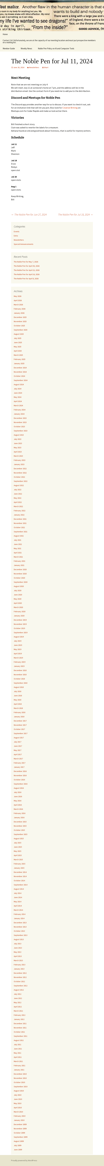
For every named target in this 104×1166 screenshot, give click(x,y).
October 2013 (19, 931)
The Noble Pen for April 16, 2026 (26, 274)
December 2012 (20, 973)
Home (5, 34)
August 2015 (19, 838)
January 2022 (19, 515)
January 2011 (19, 1069)
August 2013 (19, 939)
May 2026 (17, 296)
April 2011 (18, 1057)
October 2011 (19, 1032)
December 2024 (20, 367)
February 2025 (19, 359)
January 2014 (19, 918)
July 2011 (17, 1044)
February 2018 (19, 712)
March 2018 (18, 708)
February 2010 (19, 1116)
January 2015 (19, 868)
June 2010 (18, 1099)
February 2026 (19, 309)
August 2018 (19, 687)
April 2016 (18, 805)
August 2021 (19, 536)
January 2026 (19, 313)
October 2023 (19, 426)
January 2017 (19, 767)
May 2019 (17, 649)
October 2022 (19, 477)
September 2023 (20, 430)
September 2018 (20, 683)
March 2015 (18, 859)
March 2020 (18, 607)
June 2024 (18, 393)
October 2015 (19, 830)
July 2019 (17, 641)
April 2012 (18, 1006)
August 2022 (19, 485)
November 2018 (20, 674)
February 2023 (19, 460)
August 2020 (19, 586)
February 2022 (19, 510)
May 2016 (17, 800)
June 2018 (18, 695)
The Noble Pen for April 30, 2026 (26, 266)
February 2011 (19, 1065)
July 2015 (17, 842)
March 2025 (18, 355)
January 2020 (19, 615)
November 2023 (20, 422)
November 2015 (20, 826)
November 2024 (20, 372)
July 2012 (17, 994)
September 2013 (20, 935)
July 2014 (17, 893)
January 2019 (19, 666)
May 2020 (17, 599)
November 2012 (20, 977)
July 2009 (17, 1145)
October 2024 (19, 376)
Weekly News (26, 48)
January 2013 (19, 969)
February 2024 (19, 409)
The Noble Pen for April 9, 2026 (26, 278)
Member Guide (9, 48)
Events (16, 231)
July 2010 (17, 1095)
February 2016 (19, 813)
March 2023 (18, 456)
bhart (46, 67)
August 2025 (19, 334)
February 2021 (19, 561)
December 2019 (20, 620)
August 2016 (19, 788)
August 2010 (19, 1091)
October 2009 (19, 1133)
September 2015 (20, 834)
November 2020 (20, 573)
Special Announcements (23, 244)
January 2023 (19, 464)
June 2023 (18, 443)
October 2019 (19, 628)
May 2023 (17, 447)
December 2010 (20, 1074)
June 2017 (18, 746)
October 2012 (19, 981)
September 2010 (20, 1086)
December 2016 (20, 771)
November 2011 (20, 1027)
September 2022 (20, 481)
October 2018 (19, 679)
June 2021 (18, 544)
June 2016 (18, 796)
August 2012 (19, 990)
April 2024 (18, 401)
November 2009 (20, 1128)
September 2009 (20, 1137)
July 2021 (17, 540)
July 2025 (17, 338)
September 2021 (20, 531)
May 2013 (17, 952)
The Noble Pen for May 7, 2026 (26, 262)
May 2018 (17, 700)
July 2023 (17, 439)
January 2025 (19, 363)
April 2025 (18, 351)
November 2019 (20, 624)
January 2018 (19, 716)
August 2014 (19, 889)
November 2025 (20, 321)
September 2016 (20, 784)
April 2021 (18, 552)
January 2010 (19, 1120)
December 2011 (20, 1023)
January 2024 (19, 414)
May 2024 (17, 397)
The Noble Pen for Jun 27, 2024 (29, 214)
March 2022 (18, 506)
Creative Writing (70, 107)
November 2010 (20, 1078)
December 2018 (20, 670)
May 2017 (17, 750)
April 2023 (18, 452)
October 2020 (19, 578)
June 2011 (18, 1048)
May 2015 (17, 851)
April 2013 (18, 956)
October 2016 (19, 779)
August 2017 (19, 737)
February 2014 (19, 914)
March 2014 (18, 910)
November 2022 (20, 473)
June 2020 (18, 594)
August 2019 (19, 636)
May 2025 (17, 346)
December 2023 (20, 418)
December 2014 (20, 872)
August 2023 (19, 435)
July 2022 (17, 489)
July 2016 (17, 792)
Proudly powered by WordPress (24, 1160)
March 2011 (18, 1061)
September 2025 (20, 330)
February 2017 (19, 763)
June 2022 (18, 494)
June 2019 (18, 645)
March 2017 (18, 758)
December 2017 (20, 721)
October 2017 (19, 729)
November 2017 (20, 725)
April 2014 (18, 906)
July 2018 (17, 691)
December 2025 (20, 317)
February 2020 (19, 611)
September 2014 (20, 885)
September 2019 (20, 632)
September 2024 (20, 380)
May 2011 (17, 1053)
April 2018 (18, 704)
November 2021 (20, 523)
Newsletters (34, 67)
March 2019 (18, 658)
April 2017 (18, 754)
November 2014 (20, 876)
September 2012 (20, 985)
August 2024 (19, 384)
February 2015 (19, 863)
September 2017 (20, 733)
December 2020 (20, 569)
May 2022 (17, 498)
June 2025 (18, 342)
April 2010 (18, 1107)
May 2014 (17, 901)
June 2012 (18, 998)
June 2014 (18, 897)
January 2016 (19, 817)
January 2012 (19, 1019)
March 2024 (18, 405)
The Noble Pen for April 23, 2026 (26, 270)
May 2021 (17, 548)
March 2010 (18, 1112)
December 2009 (20, 1124)
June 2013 (18, 948)
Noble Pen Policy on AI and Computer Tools (56, 48)
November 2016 (20, 775)
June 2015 (18, 847)
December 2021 (20, 519)
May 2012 (17, 1002)
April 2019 (18, 653)
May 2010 (17, 1103)
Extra (16, 235)
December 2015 (20, 821)
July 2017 (17, 742)
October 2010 (19, 1082)
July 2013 (17, 943)
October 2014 (19, 880)
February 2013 (19, 964)
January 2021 (19, 565)
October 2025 (19, 325)
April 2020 (18, 603)
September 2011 (20, 1036)
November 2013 (20, 927)
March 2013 (18, 960)
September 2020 (20, 582)
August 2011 (19, 1040)
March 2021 (18, 557)
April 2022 (18, 502)
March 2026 (18, 304)
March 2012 (18, 1011)
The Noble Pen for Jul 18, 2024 (75, 214)
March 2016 (18, 809)
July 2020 (17, 590)
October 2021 (19, 527)
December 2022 (20, 468)
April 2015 (18, 855)
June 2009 (18, 1149)
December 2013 (20, 922)
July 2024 (17, 388)
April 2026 (18, 300)
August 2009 (19, 1141)
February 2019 (19, 662)
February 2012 (19, 1015)
